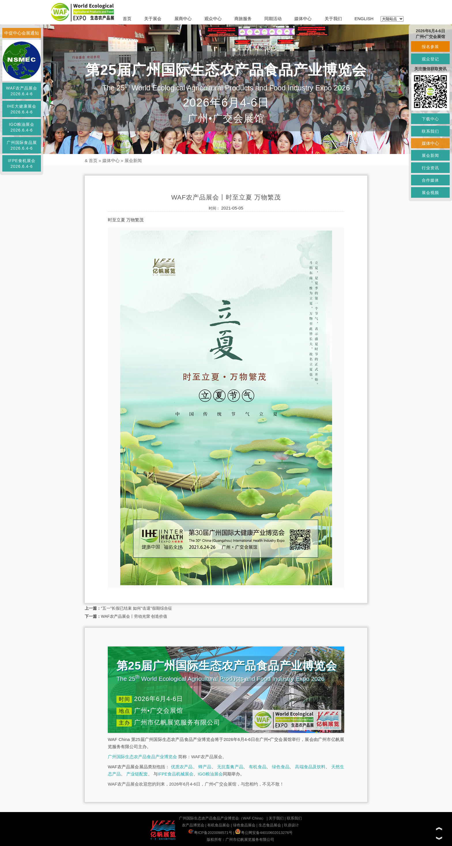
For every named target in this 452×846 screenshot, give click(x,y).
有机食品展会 (218, 825)
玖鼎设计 (291, 825)
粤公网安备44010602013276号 (264, 832)
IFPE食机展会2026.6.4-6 (21, 163)
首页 (127, 18)
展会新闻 (133, 160)
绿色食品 (280, 766)
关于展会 (152, 18)
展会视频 (430, 192)
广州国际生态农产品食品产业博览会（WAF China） (222, 818)
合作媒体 (430, 180)
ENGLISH (364, 18)
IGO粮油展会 (210, 773)
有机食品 (257, 766)
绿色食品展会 (244, 825)
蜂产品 (204, 766)
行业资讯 (430, 168)
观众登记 (430, 59)
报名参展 (430, 46)
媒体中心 (303, 18)
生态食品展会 (270, 825)
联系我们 (294, 818)
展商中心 (183, 18)
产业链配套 (137, 773)
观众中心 (213, 18)
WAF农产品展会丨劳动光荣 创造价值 (134, 616)
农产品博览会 (193, 825)
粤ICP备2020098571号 (210, 832)
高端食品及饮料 (310, 766)
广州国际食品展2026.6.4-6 (22, 145)
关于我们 (333, 18)
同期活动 (273, 18)
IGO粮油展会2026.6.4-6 (22, 127)
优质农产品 (182, 766)
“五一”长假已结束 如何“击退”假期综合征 (136, 608)
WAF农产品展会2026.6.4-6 (21, 91)
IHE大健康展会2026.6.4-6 (21, 109)
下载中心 (430, 119)
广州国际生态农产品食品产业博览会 (142, 756)
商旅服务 (243, 18)
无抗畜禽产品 (230, 766)
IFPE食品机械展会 (175, 773)
